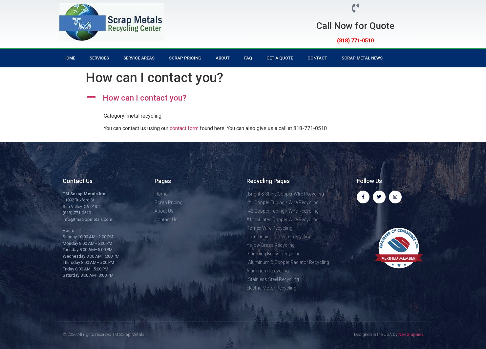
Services (99, 58)
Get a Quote (279, 58)
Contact (317, 58)
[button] (243, 98)
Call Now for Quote (355, 25)
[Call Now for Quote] (355, 8)
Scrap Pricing (185, 58)
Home (69, 58)
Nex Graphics (411, 334)
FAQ (248, 58)
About (223, 58)
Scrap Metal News (362, 58)
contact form (184, 128)
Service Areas (139, 58)
